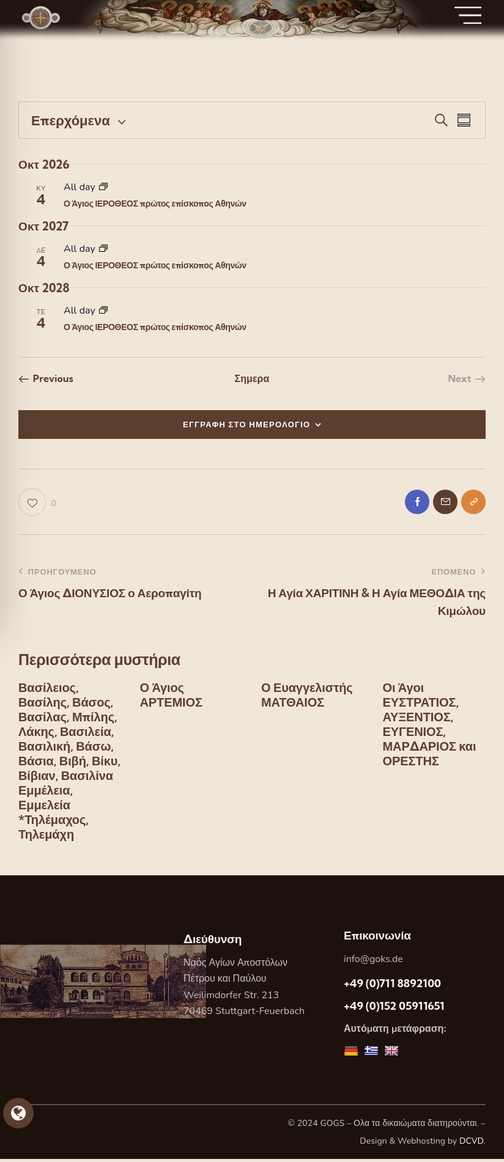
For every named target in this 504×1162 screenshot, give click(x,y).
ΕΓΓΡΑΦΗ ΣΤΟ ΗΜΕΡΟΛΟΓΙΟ (247, 424)
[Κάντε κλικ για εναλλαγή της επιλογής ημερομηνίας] (70, 120)
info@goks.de (373, 962)
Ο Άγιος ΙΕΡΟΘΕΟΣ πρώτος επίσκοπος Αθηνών (155, 203)
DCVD (471, 1144)
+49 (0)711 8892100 (392, 986)
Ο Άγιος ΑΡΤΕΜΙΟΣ (171, 698)
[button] (37, 504)
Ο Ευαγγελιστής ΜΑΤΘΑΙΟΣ (306, 698)
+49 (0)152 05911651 (394, 1009)
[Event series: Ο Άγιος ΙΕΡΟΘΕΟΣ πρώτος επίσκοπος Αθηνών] (103, 187)
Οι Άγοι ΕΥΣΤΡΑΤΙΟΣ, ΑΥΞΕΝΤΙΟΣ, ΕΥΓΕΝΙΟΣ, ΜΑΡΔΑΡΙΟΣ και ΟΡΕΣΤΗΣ (429, 728)
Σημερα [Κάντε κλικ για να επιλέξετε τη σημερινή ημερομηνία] (251, 378)
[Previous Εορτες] (45, 378)
